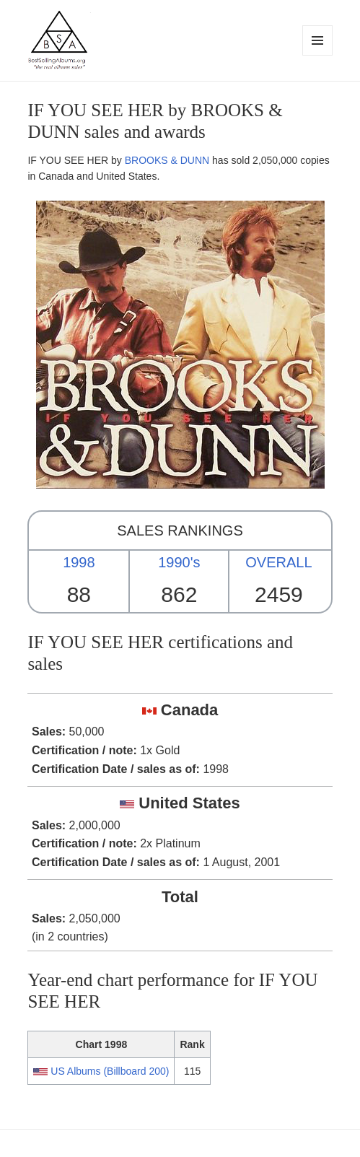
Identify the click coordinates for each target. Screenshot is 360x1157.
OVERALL (278, 562)
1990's (179, 562)
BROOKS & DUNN (167, 160)
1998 (79, 562)
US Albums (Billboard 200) (110, 1071)
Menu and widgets (318, 55)
